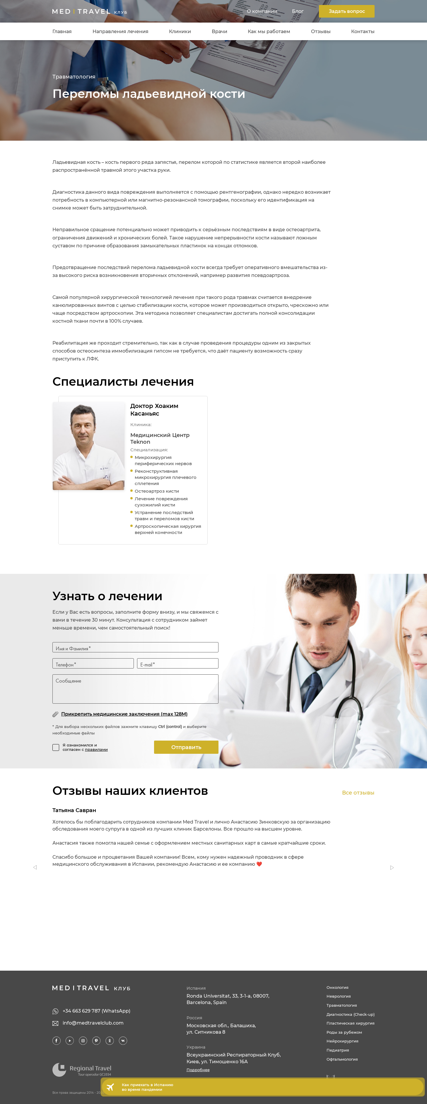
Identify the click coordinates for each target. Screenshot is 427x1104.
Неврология (339, 996)
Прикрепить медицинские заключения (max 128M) (124, 714)
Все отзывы (358, 793)
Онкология (338, 987)
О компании (262, 11)
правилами (96, 749)
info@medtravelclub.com (93, 1023)
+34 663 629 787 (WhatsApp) (96, 1011)
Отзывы (321, 31)
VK (122, 1041)
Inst (83, 1041)
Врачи (219, 31)
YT (70, 1041)
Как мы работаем (269, 31)
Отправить (186, 747)
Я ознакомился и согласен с (85, 747)
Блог (298, 11)
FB (56, 1041)
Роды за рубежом (344, 1032)
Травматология (73, 77)
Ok (109, 1041)
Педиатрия (338, 1050)
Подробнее (198, 1069)
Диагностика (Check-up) (351, 1014)
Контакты (363, 31)
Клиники (180, 31)
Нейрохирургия (342, 1041)
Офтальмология (342, 1059)
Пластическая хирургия (351, 1023)
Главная (62, 31)
